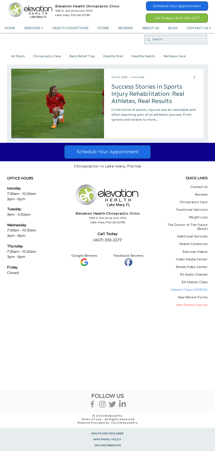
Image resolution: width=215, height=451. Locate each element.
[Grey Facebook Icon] (92, 404)
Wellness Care (174, 56)
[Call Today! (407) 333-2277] (177, 18)
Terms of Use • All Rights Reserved (108, 419)
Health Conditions (193, 244)
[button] (33, 28)
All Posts (18, 56)
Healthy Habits (143, 56)
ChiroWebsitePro (124, 423)
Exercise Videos (195, 252)
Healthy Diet (113, 56)
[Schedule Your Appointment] (177, 6)
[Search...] (175, 39)
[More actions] (195, 77)
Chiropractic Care (47, 56)
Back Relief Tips (82, 56)
